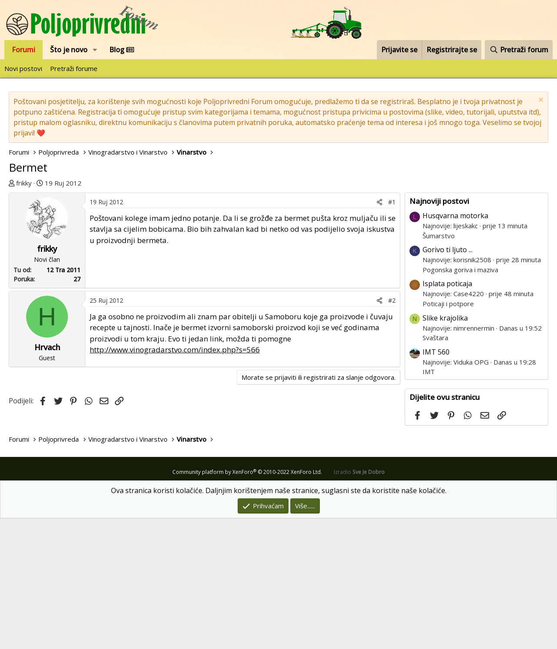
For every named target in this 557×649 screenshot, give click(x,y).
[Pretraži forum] (519, 49)
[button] (95, 49)
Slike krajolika (445, 448)
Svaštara (435, 468)
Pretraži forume (73, 68)
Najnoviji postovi (439, 332)
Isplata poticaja (447, 414)
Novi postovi (23, 68)
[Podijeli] (379, 332)
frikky (24, 183)
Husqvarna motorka (455, 346)
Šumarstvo (439, 366)
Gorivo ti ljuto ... (448, 380)
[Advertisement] (278, 253)
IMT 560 (436, 482)
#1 (392, 332)
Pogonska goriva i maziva (460, 400)
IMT (429, 502)
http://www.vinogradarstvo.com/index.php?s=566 (175, 480)
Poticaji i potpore (448, 434)
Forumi (23, 49)
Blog (121, 49)
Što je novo (68, 49)
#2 (392, 431)
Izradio (359, 602)
